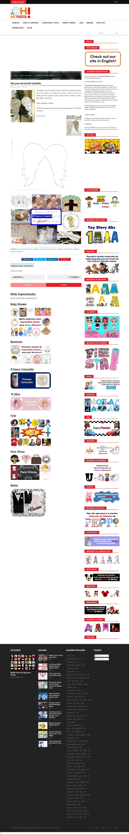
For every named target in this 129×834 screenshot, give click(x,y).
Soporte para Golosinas (74, 665)
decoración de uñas (72, 700)
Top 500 (29, 28)
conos (82, 693)
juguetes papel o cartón (74, 744)
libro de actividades (72, 747)
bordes (77, 681)
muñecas (78, 763)
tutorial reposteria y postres (75, 811)
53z (28, 249)
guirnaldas (79, 728)
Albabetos (16, 23)
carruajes (69, 687)
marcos (83, 757)
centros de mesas (72, 690)
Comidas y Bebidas (69, 23)
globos (69, 722)
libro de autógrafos (72, 750)
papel (79, 766)
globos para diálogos (73, 725)
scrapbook (70, 788)
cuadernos (70, 697)
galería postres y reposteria (75, 716)
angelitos (37, 249)
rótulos (69, 785)
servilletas (81, 788)
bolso (68, 681)
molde (77, 760)
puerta (85, 776)
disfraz (78, 703)
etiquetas (69, 709)
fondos (80, 709)
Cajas (81, 23)
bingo (68, 678)
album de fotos (71, 671)
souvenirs (81, 795)
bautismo (43, 249)
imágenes (82, 735)
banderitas (82, 675)
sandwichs (79, 785)
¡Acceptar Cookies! (97, 827)
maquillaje (83, 754)
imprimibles (70, 735)
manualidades (68, 249)
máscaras (70, 766)
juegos (82, 741)
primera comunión (26, 75)
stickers (77, 798)
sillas (80, 792)
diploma (69, 703)
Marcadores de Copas (73, 659)
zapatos (80, 817)
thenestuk (41, 116)
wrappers (70, 817)
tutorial (80, 807)
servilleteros (70, 792)
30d (18, 249)
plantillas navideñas (72, 776)
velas (76, 814)
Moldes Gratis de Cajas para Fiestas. (21, 673)
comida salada (71, 693)
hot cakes (78, 731)
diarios (85, 700)
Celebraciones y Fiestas (50, 23)
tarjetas (69, 801)
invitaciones (70, 738)
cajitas (69, 684)
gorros (69, 728)
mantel (85, 750)
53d (25, 249)
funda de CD (70, 713)
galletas (78, 719)
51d (22, 249)
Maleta (69, 656)
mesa (68, 760)
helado (69, 731)
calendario (80, 684)
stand (68, 798)
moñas (69, 763)
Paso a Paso (100, 23)
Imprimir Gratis (18, 28)
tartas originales (71, 804)
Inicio (15, 75)
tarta (78, 801)
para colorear (71, 769)
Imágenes (89, 23)
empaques (81, 706)
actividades (70, 668)
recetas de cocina (72, 779)
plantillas (78, 773)
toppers (69, 807)
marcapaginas (71, 757)
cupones (80, 697)
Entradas (98, 656)
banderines (70, 675)
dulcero (69, 706)
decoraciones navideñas (55, 249)
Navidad (76, 249)
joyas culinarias (71, 741)
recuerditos (70, 782)
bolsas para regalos (80, 678)
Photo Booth (70, 662)
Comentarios (99, 659)
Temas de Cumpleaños (31, 23)
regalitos (82, 782)
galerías (69, 719)
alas (31, 249)
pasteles (82, 769)
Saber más (111, 827)
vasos (68, 814)
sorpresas (70, 795)
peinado (69, 773)
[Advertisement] (46, 54)
